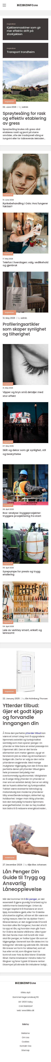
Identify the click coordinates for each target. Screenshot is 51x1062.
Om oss (25, 1037)
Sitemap (25, 1050)
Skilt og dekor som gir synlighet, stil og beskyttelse (24, 452)
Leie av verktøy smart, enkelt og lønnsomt (22, 631)
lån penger (31, 899)
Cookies (25, 1041)
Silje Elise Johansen (37, 865)
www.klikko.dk (28, 1010)
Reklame (25, 1033)
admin (25, 107)
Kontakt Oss (25, 1046)
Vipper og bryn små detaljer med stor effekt (23, 394)
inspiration (11, 24)
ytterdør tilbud (33, 733)
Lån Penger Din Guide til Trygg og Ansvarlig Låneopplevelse (24, 880)
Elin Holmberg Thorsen (36, 699)
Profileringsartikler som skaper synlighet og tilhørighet (24, 329)
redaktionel (9, 857)
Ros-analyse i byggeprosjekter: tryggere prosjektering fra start (22, 514)
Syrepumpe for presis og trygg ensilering (21, 573)
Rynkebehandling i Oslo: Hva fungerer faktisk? (25, 205)
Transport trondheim (21, 52)
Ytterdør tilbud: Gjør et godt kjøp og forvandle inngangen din (23, 714)
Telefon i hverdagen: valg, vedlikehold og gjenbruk (25, 264)
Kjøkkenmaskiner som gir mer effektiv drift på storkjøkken (24, 31)
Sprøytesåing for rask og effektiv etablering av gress (24, 118)
